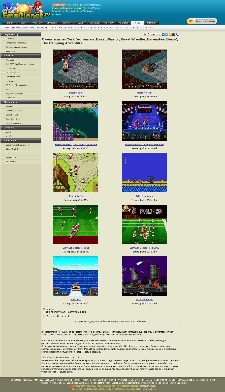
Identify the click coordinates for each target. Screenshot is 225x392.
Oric (7, 153)
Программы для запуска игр (23, 27)
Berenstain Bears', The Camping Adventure (76, 144)
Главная (9, 23)
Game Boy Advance (14, 111)
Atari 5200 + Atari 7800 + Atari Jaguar (51, 380)
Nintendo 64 (109, 23)
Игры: (70, 27)
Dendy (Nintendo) (13, 73)
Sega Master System (14, 94)
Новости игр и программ (16, 43)
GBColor (66, 23)
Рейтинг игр (42, 27)
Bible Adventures (144, 196)
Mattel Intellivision (13, 77)
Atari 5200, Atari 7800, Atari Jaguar (20, 64)
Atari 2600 (10, 60)
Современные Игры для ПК (17, 145)
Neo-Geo (9, 136)
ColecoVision (11, 68)
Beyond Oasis (76, 196)
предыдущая (58, 312)
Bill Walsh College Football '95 (144, 248)
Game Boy (37, 23)
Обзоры (53, 27)
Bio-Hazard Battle (144, 299)
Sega (137, 23)
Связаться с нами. (147, 386)
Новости (62, 27)
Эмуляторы (16, 380)
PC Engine (123, 23)
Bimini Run (76, 299)
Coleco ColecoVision (78, 380)
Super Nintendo (12, 98)
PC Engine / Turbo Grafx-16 (17, 85)
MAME (80, 23)
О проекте (10, 39)
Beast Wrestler (144, 92)
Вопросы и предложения (16, 47)
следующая (74, 312)
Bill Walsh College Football (76, 248)
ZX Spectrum (11, 162)
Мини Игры (95, 23)
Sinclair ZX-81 (11, 157)
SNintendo (151, 23)
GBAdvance (52, 23)
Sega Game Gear (13, 119)
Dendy (23, 23)
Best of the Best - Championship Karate (144, 144)
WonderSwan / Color (14, 123)
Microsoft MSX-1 (12, 149)
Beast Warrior (75, 92)
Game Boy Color (12, 115)
